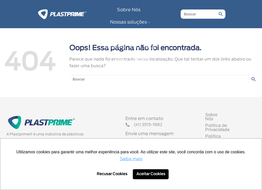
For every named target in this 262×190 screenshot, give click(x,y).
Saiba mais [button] (131, 159)
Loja (119, 59)
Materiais (114, 47)
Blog (151, 47)
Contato (139, 59)
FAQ (135, 47)
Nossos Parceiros (130, 34)
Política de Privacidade (229, 129)
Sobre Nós (128, 10)
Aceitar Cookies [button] (150, 174)
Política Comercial (224, 135)
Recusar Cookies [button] (112, 174)
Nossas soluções (130, 22)
